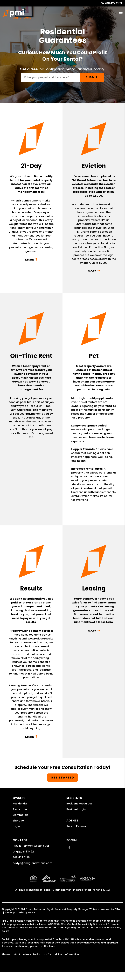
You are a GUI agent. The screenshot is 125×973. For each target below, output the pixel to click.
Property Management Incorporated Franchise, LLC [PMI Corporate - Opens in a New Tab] (76, 890)
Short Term (20, 820)
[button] (69, 847)
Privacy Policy (27, 912)
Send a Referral (76, 826)
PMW (117, 909)
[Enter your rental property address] (50, 77)
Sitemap (10, 912)
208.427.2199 (113, 3)
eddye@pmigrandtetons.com (32, 863)
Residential (20, 803)
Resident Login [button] (76, 809)
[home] (17, 14)
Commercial (21, 815)
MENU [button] (121, 14)
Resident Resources (79, 803)
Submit (92, 77)
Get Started (62, 777)
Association (20, 809)
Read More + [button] (31, 259)
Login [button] (16, 826)
